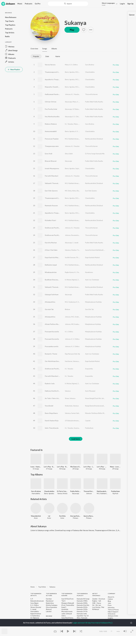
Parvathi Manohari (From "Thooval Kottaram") (61, 376)
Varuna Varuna (50, 65)
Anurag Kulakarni (75, 516)
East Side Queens (51, 191)
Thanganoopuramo (52, 146)
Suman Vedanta (76, 413)
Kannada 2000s (82, 603)
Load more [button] (76, 439)
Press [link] (110, 605)
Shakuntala (68, 406)
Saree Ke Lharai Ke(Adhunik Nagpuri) (97, 250)
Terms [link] (110, 610)
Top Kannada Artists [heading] (36, 594)
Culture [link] (110, 599)
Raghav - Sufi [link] (96, 601)
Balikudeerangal (51, 265)
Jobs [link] (109, 603)
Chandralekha (90, 72)
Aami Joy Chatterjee (92, 280)
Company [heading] (111, 593)
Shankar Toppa (76, 250)
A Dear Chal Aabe (51, 250)
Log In (122, 4)
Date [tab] (47, 56)
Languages (108, 3)
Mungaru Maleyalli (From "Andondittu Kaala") (67, 605)
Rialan (79, 191)
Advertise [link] (111, 607)
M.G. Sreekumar (80, 72)
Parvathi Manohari (51, 176)
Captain (87, 421)
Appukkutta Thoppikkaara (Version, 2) (58, 213)
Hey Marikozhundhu (52, 116)
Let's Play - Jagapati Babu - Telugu (89, 467)
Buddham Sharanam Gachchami (56, 280)
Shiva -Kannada (82, 618)
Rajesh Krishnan (36, 614)
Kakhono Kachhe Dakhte (54, 391)
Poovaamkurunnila (51, 346)
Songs (44, 49)
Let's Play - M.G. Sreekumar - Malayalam (102, 467)
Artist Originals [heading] (96, 594)
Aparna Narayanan (89, 516)
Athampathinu (50, 302)
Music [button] (19, 4)
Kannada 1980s (82, 601)
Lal (49, 516)
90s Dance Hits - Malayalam (75, 467)
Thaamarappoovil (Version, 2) (55, 198)
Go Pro (37, 4)
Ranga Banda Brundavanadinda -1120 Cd (99, 406)
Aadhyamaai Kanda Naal (53, 94)
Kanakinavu (89, 272)
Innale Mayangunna (52, 168)
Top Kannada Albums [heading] (66, 594)
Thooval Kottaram (91, 94)
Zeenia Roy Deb (83, 280)
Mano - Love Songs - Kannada (115, 467)
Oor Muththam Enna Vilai (54, 361)
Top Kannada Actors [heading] (51, 594)
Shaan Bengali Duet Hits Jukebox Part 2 (98, 398)
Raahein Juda (49, 383)
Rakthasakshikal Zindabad (94, 139)
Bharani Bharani (51, 161)
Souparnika (89, 369)
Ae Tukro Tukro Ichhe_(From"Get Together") (61, 398)
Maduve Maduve (51, 124)
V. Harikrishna (35, 616)
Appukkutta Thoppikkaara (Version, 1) (58, 79)
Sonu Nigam (34, 603)
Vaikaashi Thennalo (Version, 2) (56, 287)
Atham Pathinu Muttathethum (56, 324)
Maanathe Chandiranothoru (55, 87)
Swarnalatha (78, 428)
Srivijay (81, 361)
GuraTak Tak (89, 309)
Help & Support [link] (113, 612)
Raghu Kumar (69, 272)
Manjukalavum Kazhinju (93, 324)
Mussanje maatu (66, 611)
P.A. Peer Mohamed (82, 257)
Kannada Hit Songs (83, 599)
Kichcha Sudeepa (51, 605)
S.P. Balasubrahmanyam (80, 109)
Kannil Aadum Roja (51, 421)
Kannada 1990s (82, 609)
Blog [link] (109, 601)
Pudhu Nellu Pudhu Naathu (94, 102)
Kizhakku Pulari (50, 220)
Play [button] (72, 29)
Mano (67, 65)
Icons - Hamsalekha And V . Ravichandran (36, 467)
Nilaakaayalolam (51, 272)
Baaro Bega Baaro (51, 413)
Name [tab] (57, 56)
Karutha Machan (51, 243)
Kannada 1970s (82, 611)
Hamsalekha (35, 611)
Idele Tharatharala (51, 428)
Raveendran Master (77, 235)
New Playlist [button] (14, 69)
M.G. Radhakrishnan (71, 139)
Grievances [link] (111, 614)
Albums (54, 49)
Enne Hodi (48, 154)
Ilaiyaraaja (68, 102)
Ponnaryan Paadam (51, 139)
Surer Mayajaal (90, 391)
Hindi (103, 5)
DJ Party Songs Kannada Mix (95, 154)
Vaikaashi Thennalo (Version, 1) (56, 183)
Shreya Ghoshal (36, 607)
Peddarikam (89, 428)
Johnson (68, 94)
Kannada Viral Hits (83, 605)
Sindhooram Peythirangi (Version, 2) (58, 235)
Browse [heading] (49, 616)
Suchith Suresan (70, 257)
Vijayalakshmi (36, 516)
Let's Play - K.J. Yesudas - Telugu (49, 467)
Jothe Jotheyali (66, 614)
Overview (34, 49)
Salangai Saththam (51, 294)
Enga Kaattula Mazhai (52, 257)
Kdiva (74, 191)
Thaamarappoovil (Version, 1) (55, 72)
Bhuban (67, 309)
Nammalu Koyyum (51, 205)
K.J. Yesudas (75, 94)
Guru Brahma (89, 65)
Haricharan (68, 361)
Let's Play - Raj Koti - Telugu (62, 467)
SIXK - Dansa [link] (96, 603)
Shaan (67, 398)
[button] (109, 4)
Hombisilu (64, 609)
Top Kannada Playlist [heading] (82, 594)
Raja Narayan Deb (71, 354)
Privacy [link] (116, 610)
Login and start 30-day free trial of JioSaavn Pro (93, 623)
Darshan (49, 599)
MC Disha (68, 191)
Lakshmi (48, 611)
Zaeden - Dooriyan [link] (98, 599)
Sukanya (75, 22)
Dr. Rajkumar (35, 618)
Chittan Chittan (50, 102)
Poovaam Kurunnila (52, 332)
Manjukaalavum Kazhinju (93, 302)
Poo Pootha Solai (51, 109)
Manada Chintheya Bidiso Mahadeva (97, 413)
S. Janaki (80, 102)
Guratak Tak (49, 309)
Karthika (62, 516)
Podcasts (28, 4)
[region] (76, 586)
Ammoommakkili (51, 131)
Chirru (63, 616)
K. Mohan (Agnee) (71, 280)
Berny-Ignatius (70, 72)
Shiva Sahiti (69, 154)
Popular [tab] (36, 56)
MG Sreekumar (76, 324)
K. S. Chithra (74, 65)
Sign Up (130, 4)
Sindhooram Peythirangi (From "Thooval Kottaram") (63, 369)
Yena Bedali (49, 406)
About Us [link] (111, 597)
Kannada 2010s (82, 607)
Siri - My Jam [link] (96, 605)
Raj (79, 354)
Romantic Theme (51, 354)
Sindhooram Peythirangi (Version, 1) (58, 228)
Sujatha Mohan (80, 168)
